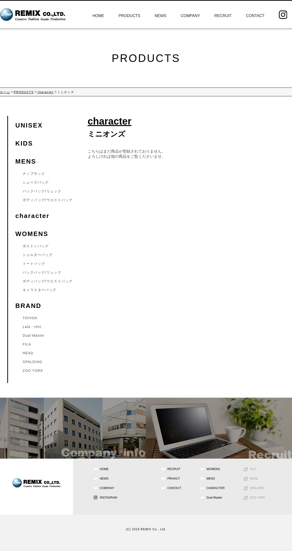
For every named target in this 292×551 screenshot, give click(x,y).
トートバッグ (34, 264)
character (32, 215)
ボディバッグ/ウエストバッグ (48, 200)
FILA (27, 344)
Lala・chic (32, 327)
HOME (98, 16)
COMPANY (190, 16)
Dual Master (34, 335)
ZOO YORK (33, 371)
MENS (25, 161)
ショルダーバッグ (38, 255)
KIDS (24, 143)
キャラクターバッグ (39, 290)
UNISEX (29, 125)
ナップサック (34, 174)
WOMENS (31, 233)
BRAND (28, 305)
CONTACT (255, 16)
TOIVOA (30, 318)
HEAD (28, 353)
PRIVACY (173, 478)
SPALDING (32, 362)
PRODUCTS (129, 16)
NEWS (160, 16)
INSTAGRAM (108, 497)
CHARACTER (216, 488)
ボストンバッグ (36, 246)
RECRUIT (223, 16)
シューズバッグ (36, 182)
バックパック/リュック (42, 191)
